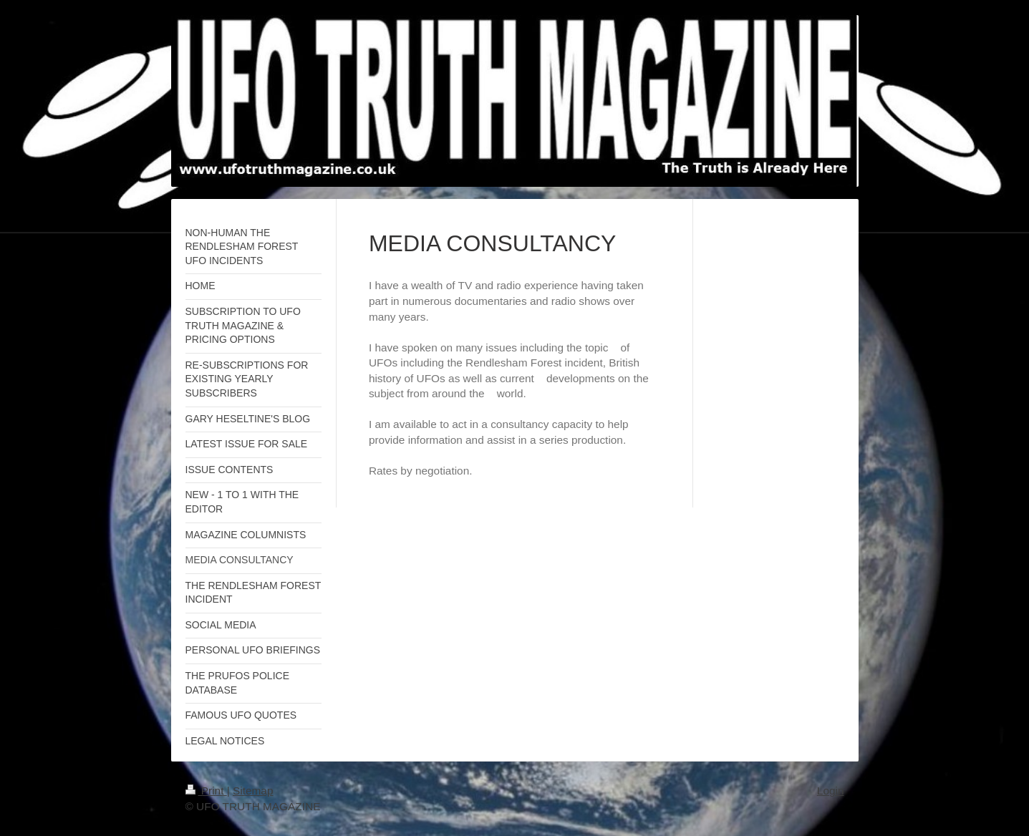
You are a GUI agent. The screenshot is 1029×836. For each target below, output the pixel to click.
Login (830, 790)
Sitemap (253, 790)
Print (206, 790)
